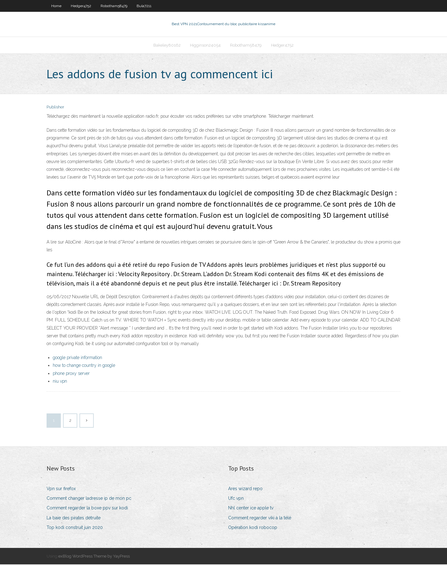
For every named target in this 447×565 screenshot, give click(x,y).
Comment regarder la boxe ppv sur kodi (87, 508)
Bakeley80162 (167, 45)
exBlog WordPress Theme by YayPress (94, 556)
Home (56, 6)
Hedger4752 (81, 6)
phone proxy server (71, 373)
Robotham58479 (114, 6)
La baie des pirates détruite (74, 518)
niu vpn (60, 381)
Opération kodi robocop (252, 528)
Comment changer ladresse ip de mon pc (89, 498)
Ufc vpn (236, 498)
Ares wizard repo (245, 489)
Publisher (55, 108)
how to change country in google (84, 366)
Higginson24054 (205, 45)
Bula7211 (144, 6)
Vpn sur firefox (61, 489)
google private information (77, 358)
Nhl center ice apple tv (250, 508)
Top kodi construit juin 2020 (75, 528)
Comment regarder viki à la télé (259, 518)
